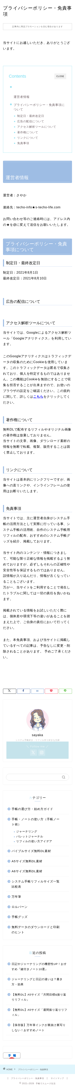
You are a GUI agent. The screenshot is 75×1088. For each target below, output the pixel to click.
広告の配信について (30, 121)
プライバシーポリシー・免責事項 (27, 1078)
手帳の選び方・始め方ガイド (32, 809)
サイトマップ (57, 1078)
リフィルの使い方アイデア (34, 841)
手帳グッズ (20, 916)
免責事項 (23, 143)
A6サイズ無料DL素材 (27, 871)
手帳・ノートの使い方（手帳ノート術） (36, 821)
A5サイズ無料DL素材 (27, 861)
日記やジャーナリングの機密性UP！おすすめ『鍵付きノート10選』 (39, 967)
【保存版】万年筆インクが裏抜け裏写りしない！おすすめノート (39, 1028)
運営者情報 (22, 96)
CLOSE (60, 76)
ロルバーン (20, 906)
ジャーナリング (26, 831)
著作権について (27, 132)
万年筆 (16, 896)
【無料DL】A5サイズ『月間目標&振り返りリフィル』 (39, 997)
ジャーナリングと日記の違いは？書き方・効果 (37, 982)
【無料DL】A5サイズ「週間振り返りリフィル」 (39, 1012)
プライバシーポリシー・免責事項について (39, 107)
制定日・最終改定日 (30, 115)
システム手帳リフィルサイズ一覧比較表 (36, 884)
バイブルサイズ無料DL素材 (31, 851)
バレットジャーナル (29, 836)
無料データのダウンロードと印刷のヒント (36, 929)
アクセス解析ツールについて (36, 126)
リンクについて (27, 137)
